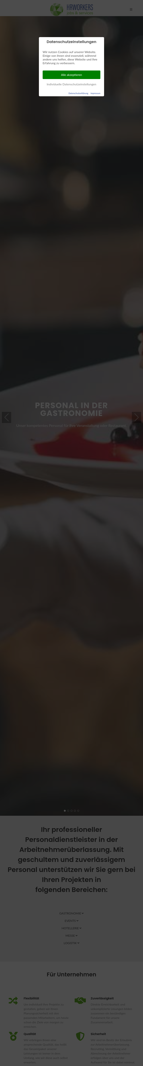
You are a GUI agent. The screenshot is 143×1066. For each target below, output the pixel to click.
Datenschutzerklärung (78, 93)
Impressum (95, 93)
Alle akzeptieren (71, 74)
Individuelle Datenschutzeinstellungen (71, 84)
